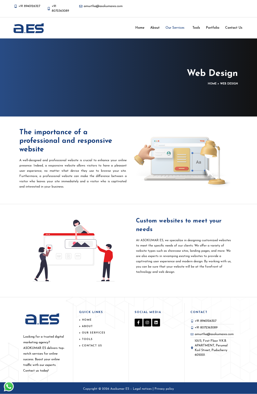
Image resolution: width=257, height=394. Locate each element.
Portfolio (212, 27)
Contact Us (233, 27)
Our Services (174, 27)
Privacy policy (164, 388)
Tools (196, 27)
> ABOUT (86, 326)
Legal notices (143, 388)
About (155, 27)
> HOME (85, 320)
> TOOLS (86, 339)
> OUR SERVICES (92, 333)
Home (139, 27)
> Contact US (90, 345)
